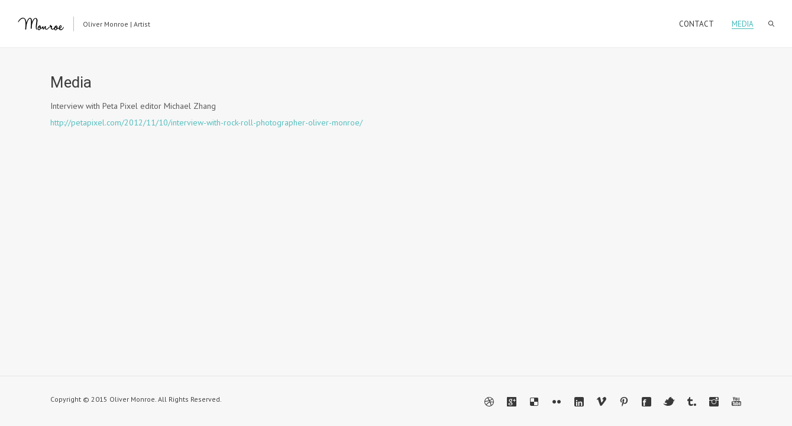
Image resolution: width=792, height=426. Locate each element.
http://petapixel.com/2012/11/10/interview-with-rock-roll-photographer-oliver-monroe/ (206, 122)
